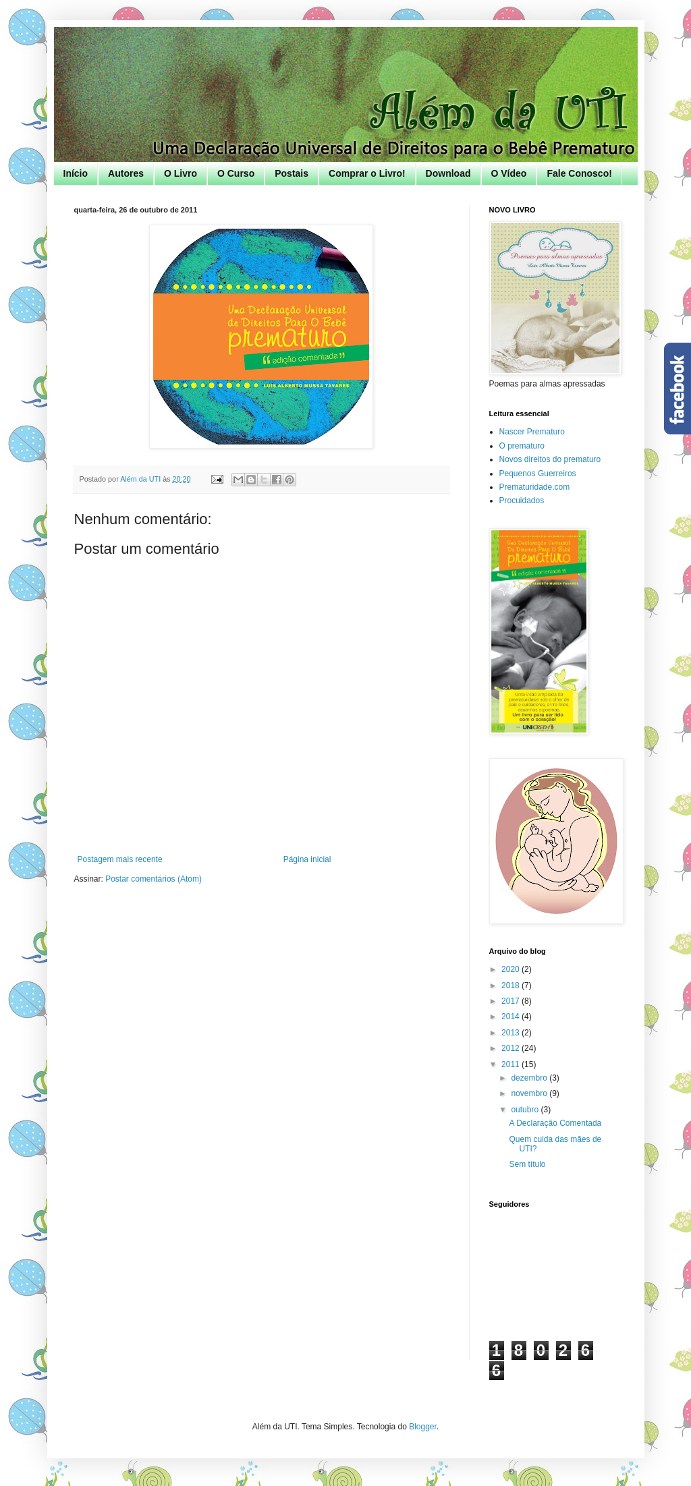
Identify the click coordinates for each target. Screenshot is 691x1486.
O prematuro (522, 446)
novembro (530, 1093)
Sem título (527, 1164)
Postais (291, 173)
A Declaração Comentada (555, 1123)
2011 (511, 1064)
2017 (511, 1001)
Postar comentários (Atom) (153, 879)
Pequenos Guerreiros (537, 473)
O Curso (235, 173)
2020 (511, 969)
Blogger (423, 1426)
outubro (526, 1109)
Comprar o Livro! (367, 173)
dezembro (530, 1078)
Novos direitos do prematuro (550, 459)
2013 (511, 1032)
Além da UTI (141, 479)
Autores (126, 173)
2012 (511, 1048)
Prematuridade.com (534, 487)
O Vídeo (509, 173)
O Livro (180, 173)
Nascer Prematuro (532, 431)
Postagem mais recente (120, 859)
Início (75, 173)
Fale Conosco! (579, 173)
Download (448, 173)
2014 (511, 1016)
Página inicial (307, 859)
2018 (511, 985)
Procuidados (522, 500)
